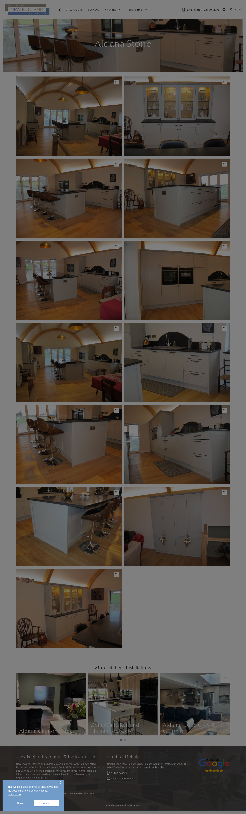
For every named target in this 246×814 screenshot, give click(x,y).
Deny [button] (20, 803)
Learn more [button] (14, 794)
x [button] (61, 782)
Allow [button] (46, 803)
